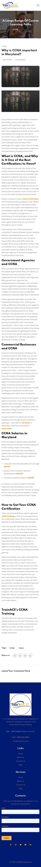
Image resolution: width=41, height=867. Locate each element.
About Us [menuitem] (20, 757)
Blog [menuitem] (20, 765)
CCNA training (8, 516)
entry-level (6, 428)
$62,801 (7, 466)
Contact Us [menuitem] (20, 761)
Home (15, 29)
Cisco (21, 648)
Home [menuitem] (20, 753)
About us (24, 29)
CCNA (12, 648)
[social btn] (15, 655)
